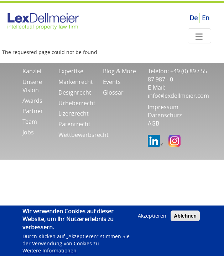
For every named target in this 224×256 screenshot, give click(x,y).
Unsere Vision (32, 86)
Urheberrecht (76, 103)
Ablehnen (185, 217)
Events (112, 82)
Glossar (113, 92)
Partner (32, 111)
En (205, 18)
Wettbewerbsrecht (83, 135)
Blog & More (119, 71)
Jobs (28, 132)
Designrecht (74, 92)
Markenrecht (75, 82)
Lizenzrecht (73, 113)
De (193, 18)
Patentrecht (74, 124)
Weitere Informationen (49, 252)
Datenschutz (165, 115)
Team (29, 122)
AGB (153, 123)
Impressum (163, 107)
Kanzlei (31, 71)
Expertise (70, 71)
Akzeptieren (152, 217)
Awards (32, 101)
